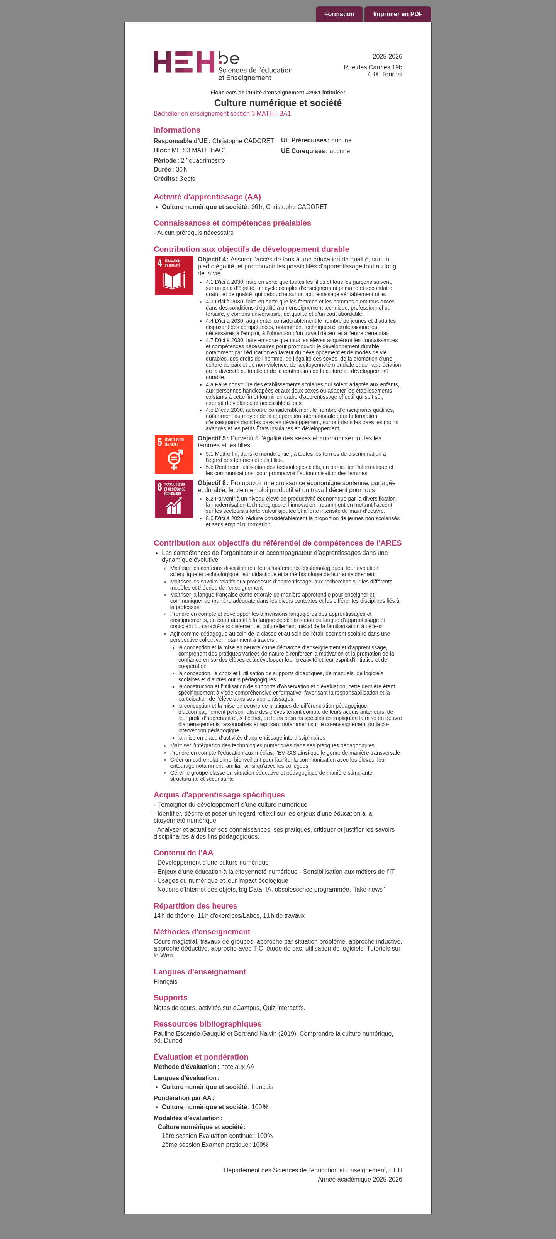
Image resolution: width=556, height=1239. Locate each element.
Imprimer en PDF (398, 14)
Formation (339, 14)
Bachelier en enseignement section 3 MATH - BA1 (222, 113)
